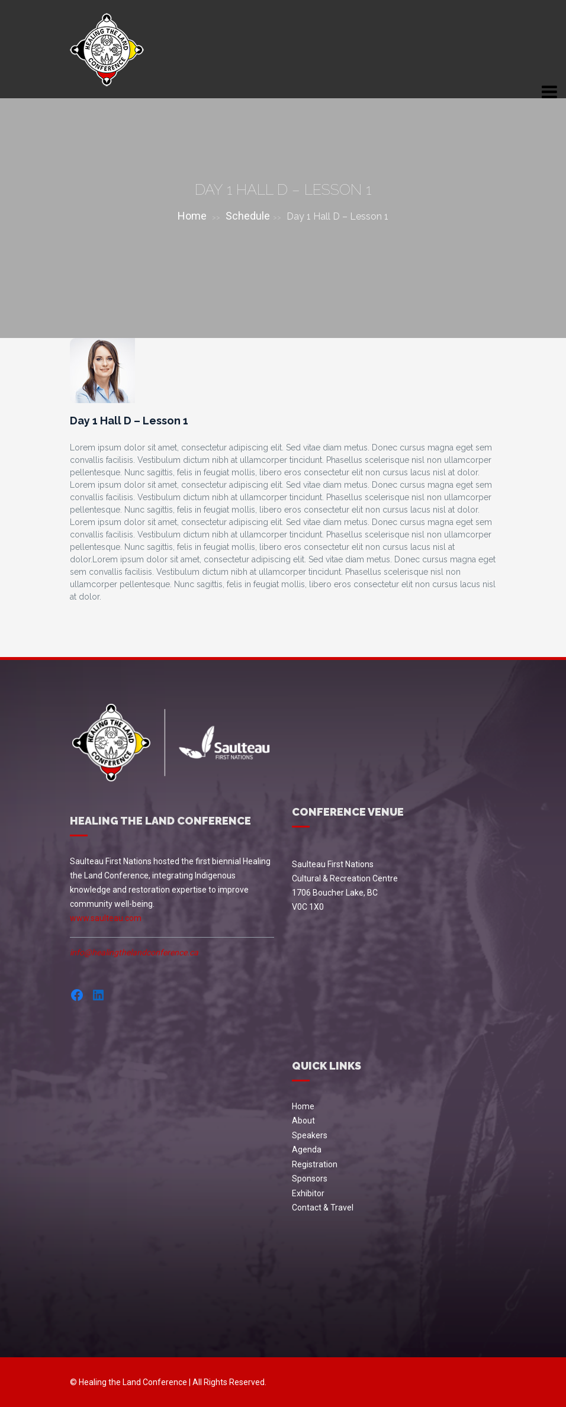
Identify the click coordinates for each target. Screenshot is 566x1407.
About (303, 1120)
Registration (314, 1164)
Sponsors (309, 1178)
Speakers (309, 1135)
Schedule (248, 216)
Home (192, 216)
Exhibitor (308, 1193)
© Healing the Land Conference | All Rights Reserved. (168, 1382)
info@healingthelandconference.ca (134, 952)
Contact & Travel (322, 1207)
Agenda (306, 1149)
